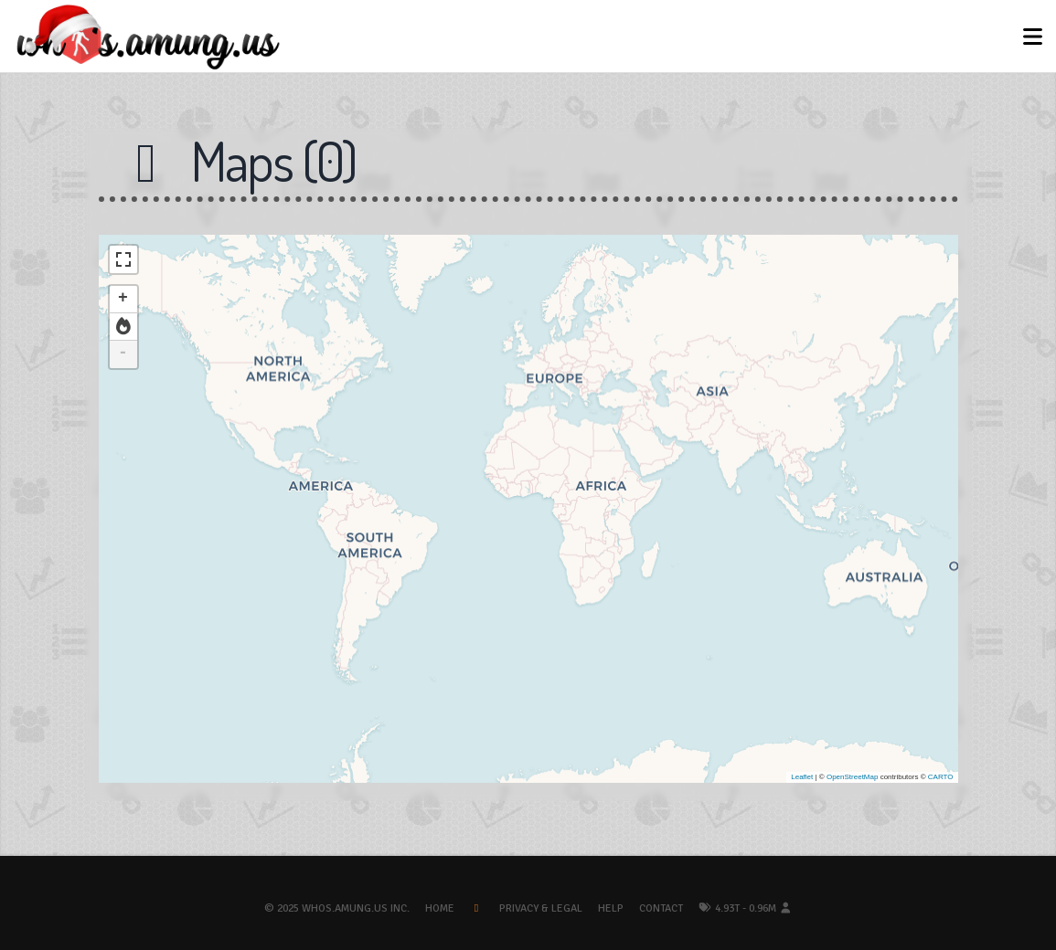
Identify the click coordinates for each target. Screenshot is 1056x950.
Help (611, 908)
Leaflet (802, 777)
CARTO (941, 777)
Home (439, 908)
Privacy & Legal (540, 908)
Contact (661, 908)
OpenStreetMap (852, 777)
